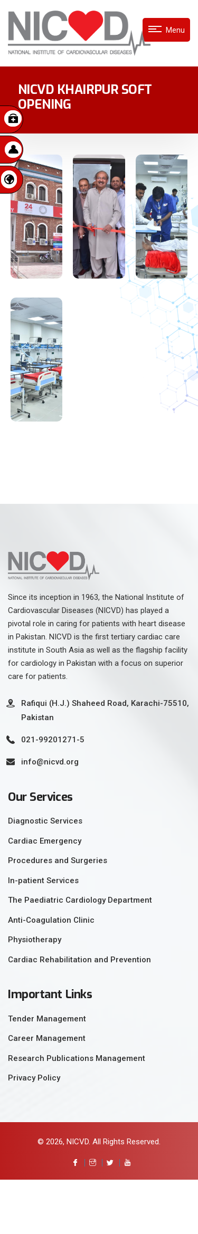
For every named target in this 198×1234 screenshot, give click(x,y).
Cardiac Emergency (44, 841)
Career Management (47, 1038)
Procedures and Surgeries (57, 860)
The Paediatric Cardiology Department (80, 900)
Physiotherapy (34, 939)
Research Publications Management (76, 1058)
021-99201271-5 (52, 739)
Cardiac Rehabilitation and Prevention (79, 959)
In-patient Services (43, 880)
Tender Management (47, 1018)
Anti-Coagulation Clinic (51, 920)
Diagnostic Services (45, 821)
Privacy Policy (34, 1078)
